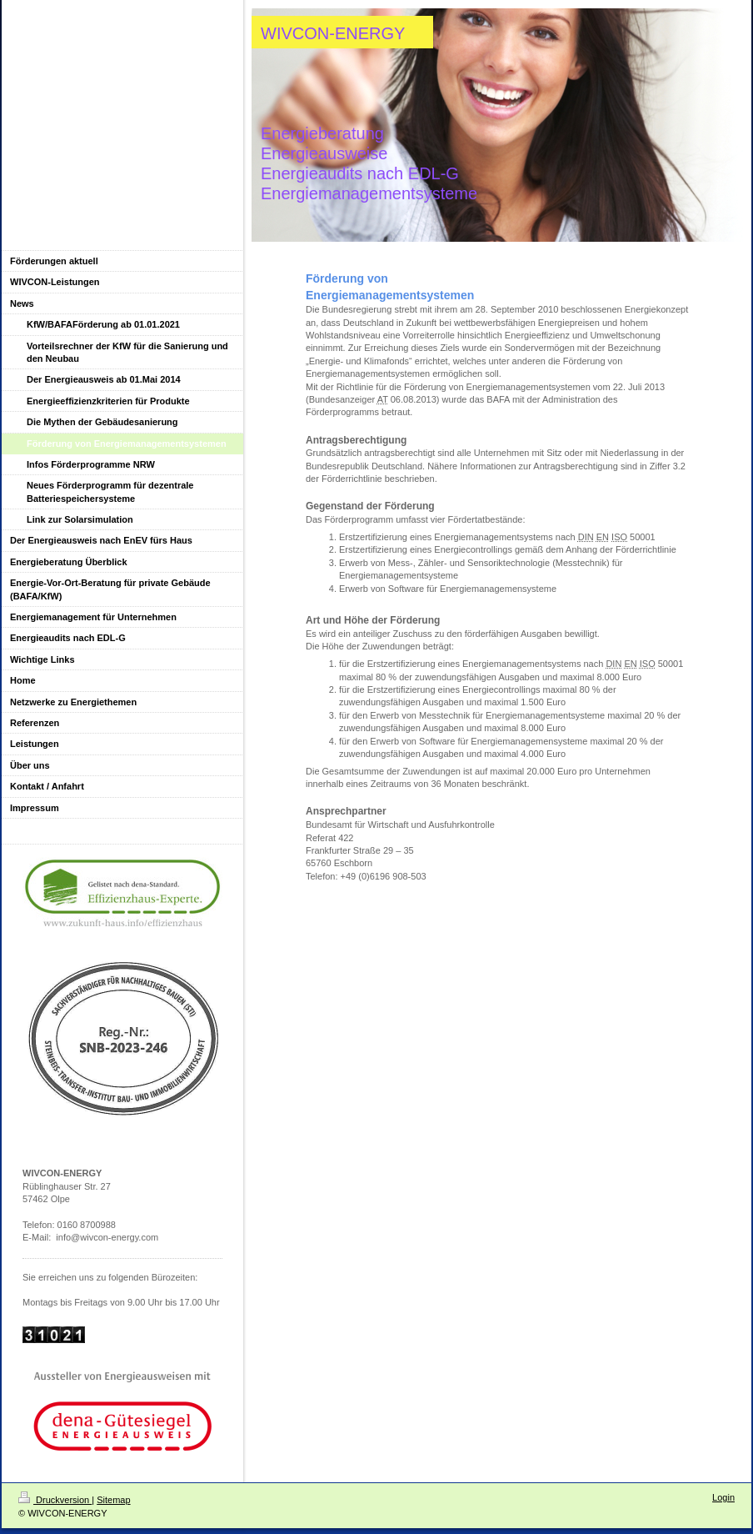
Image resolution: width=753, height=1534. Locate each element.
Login (723, 1497)
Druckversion (55, 1500)
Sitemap (113, 1500)
